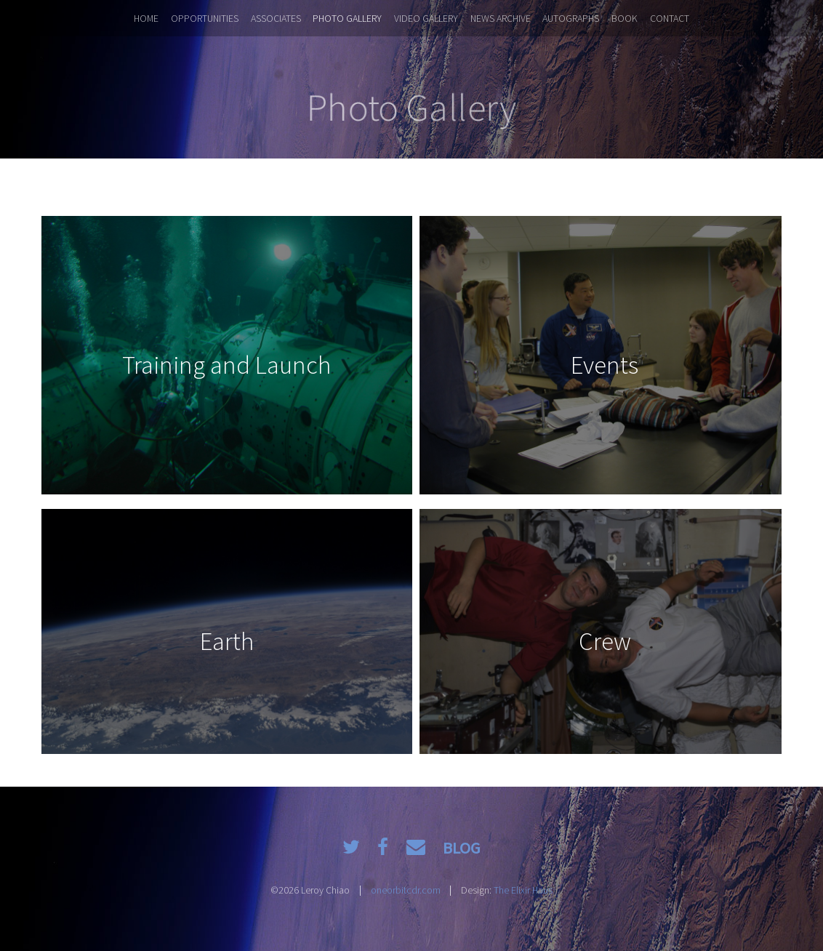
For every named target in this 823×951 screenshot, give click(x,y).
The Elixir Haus (523, 889)
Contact (669, 18)
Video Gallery (426, 18)
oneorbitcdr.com (406, 889)
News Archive (500, 18)
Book (624, 18)
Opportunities (204, 18)
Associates (276, 18)
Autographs (570, 18)
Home (146, 18)
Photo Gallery (347, 18)
